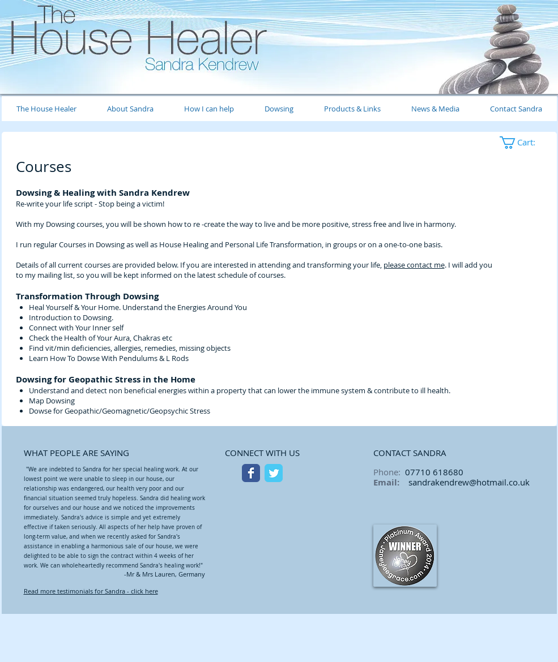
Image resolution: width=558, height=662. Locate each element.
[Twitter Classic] (274, 473)
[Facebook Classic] (251, 473)
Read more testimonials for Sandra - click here (91, 591)
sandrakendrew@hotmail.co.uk (469, 482)
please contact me (414, 265)
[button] (525, 142)
